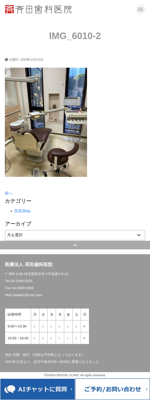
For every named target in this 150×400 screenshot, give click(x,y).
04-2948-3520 (21, 281)
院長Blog (22, 211)
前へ (9, 193)
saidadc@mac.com (27, 295)
